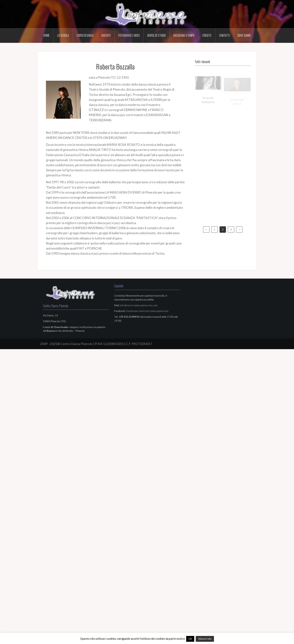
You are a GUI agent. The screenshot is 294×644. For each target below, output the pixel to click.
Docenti (106, 35)
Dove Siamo (244, 35)
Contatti (224, 35)
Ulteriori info (205, 638)
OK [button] (190, 638)
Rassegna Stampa (184, 35)
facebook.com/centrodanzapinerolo (147, 310)
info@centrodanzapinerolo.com (139, 305)
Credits (207, 35)
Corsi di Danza (85, 35)
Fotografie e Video (129, 35)
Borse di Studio (156, 35)
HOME (47, 35)
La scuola (63, 35)
